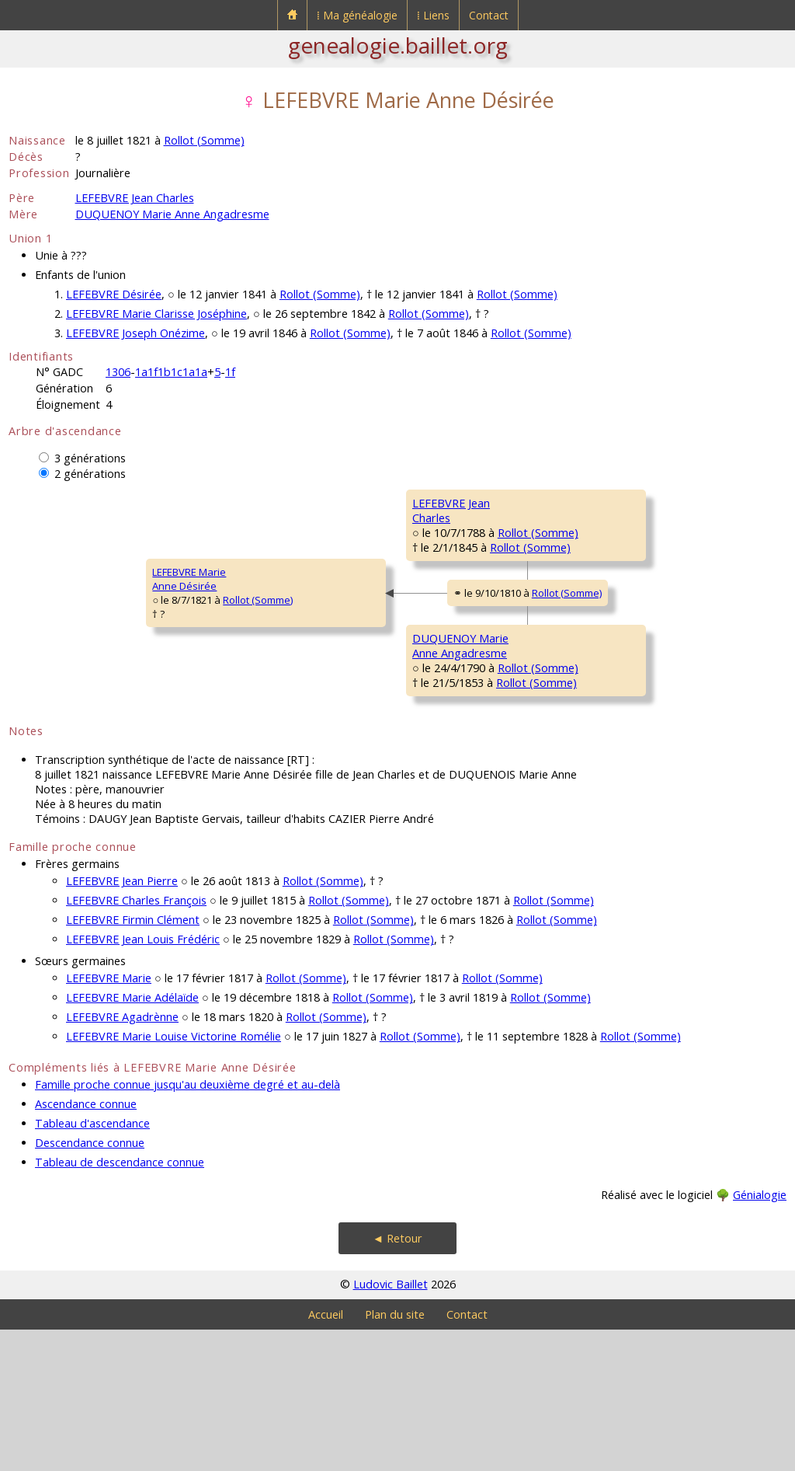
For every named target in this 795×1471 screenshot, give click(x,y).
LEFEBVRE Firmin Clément (133, 1061)
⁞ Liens (433, 15)
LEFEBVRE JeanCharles (315, 556)
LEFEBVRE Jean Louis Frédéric (143, 1080)
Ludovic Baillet (390, 1425)
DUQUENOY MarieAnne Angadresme (325, 743)
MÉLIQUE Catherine (588, 596)
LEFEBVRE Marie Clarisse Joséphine (156, 313)
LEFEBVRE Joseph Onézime (135, 333)
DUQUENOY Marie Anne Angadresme (172, 214)
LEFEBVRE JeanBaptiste (577, 510)
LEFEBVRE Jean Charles (134, 197)
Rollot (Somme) (204, 140)
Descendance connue (89, 1284)
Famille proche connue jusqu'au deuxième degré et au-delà (187, 1225)
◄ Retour (397, 1379)
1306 (118, 371)
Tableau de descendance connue (119, 1303)
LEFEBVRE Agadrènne (122, 1158)
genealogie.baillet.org (398, 45)
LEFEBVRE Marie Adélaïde (132, 1138)
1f (230, 371)
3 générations (90, 458)
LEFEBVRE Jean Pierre (122, 1022)
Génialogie (759, 1336)
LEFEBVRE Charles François (136, 1041)
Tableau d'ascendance (92, 1264)
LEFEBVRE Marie (108, 1119)
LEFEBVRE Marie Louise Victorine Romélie (173, 1177)
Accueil (325, 1455)
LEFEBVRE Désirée (113, 294)
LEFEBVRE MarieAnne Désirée (55, 650)
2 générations (90, 473)
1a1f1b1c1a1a (171, 371)
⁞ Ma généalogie (357, 15)
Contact (489, 15)
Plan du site (395, 1455)
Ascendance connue (86, 1245)
